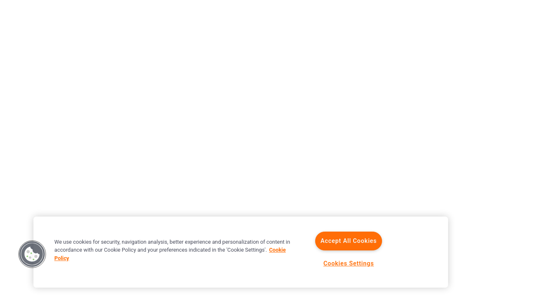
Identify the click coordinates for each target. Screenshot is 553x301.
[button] (32, 254)
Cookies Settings (349, 263)
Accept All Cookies (349, 241)
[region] (240, 252)
